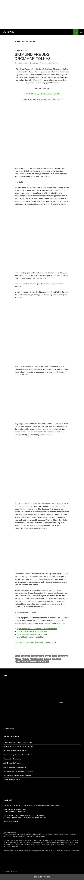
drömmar (25, 656)
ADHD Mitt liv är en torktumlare (15, 767)
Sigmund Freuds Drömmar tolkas (33, 56)
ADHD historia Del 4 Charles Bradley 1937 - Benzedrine (23, 815)
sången (47, 659)
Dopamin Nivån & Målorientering (15, 751)
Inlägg (60, 702)
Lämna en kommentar (50, 63)
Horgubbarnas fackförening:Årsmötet (32, 634)
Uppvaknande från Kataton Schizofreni (17, 775)
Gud (55, 656)
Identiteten (64, 656)
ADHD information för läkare (14, 811)
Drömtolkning (37, 656)
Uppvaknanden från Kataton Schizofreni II (18, 771)
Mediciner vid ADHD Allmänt (14, 809)
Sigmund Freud (37, 659)
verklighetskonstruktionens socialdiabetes (32, 661)
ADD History (34, 94)
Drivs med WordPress (10, 871)
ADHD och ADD (34, 99)
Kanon (26, 659)
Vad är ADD (7, 805)
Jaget (19, 659)
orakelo (35, 63)
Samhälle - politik (22, 50)
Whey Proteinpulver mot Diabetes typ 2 (17, 755)
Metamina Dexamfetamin (51, 805)
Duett (48, 656)
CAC (18, 656)
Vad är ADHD (17, 805)
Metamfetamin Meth (10, 822)
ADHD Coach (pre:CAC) (50, 94)
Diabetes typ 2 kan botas (12, 759)
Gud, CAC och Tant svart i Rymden (28, 642)
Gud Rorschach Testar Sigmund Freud (32, 631)
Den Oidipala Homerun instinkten (30, 637)
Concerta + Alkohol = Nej (12, 818)
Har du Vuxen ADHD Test (33, 805)
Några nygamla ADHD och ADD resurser (18, 746)
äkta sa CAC (19, 517)
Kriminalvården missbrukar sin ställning (17, 742)
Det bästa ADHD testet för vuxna (34, 818)
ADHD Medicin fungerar (12, 763)
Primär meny (81, 32)
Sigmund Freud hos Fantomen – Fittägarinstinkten (37, 628)
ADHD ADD (8, 32)
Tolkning (56, 659)
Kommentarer (9, 728)
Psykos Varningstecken (11, 779)
